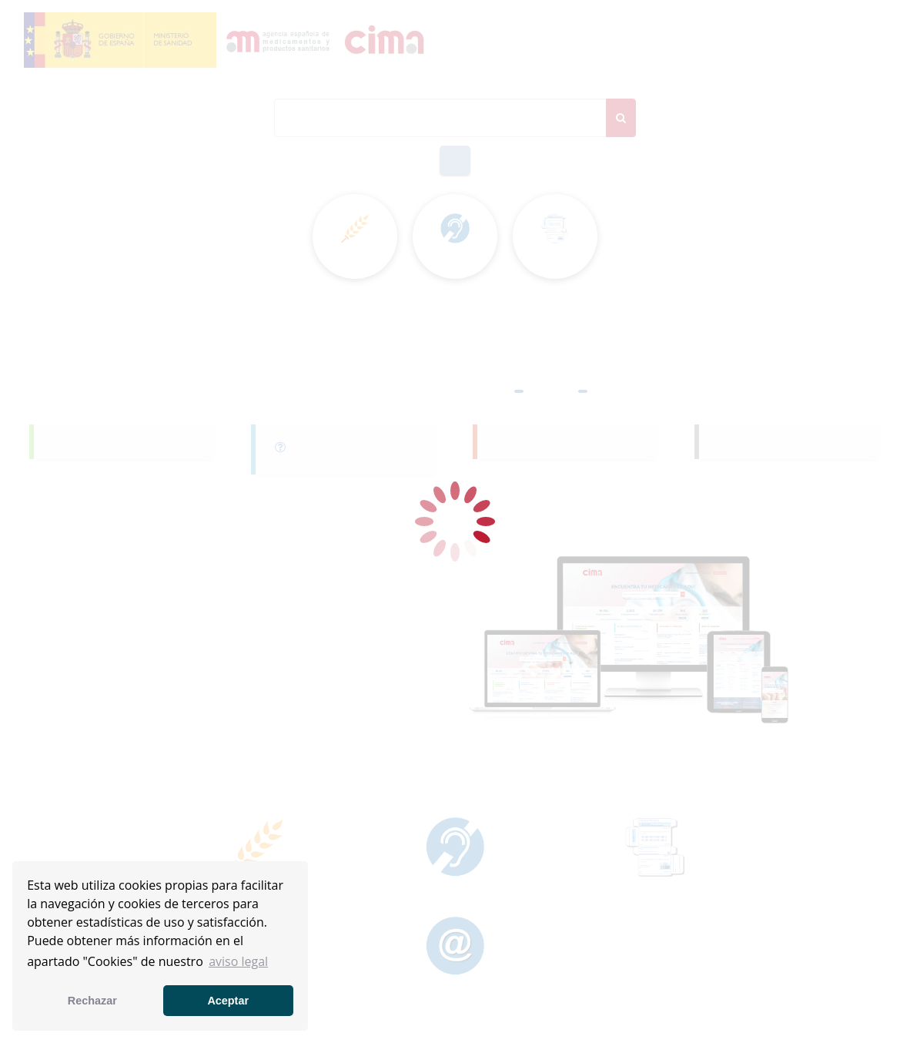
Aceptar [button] (228, 1000)
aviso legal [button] (238, 961)
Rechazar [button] (92, 1000)
